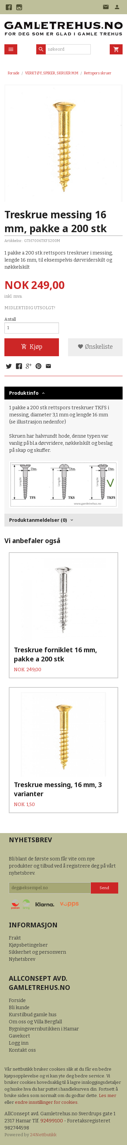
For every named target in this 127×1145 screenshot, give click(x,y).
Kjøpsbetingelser (28, 945)
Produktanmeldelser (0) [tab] (38, 520)
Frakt (15, 938)
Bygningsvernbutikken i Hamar (44, 1029)
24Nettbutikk (43, 1134)
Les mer (107, 1095)
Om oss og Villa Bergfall (35, 1022)
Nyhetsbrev (22, 959)
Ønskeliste (95, 346)
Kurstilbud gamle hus (33, 1015)
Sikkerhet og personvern (37, 952)
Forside (13, 73)
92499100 (51, 1121)
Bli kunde (19, 1007)
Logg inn (18, 1043)
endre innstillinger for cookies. (47, 1102)
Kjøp (31, 346)
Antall (10, 319)
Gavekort (19, 1036)
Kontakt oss (22, 1050)
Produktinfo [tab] (24, 393)
